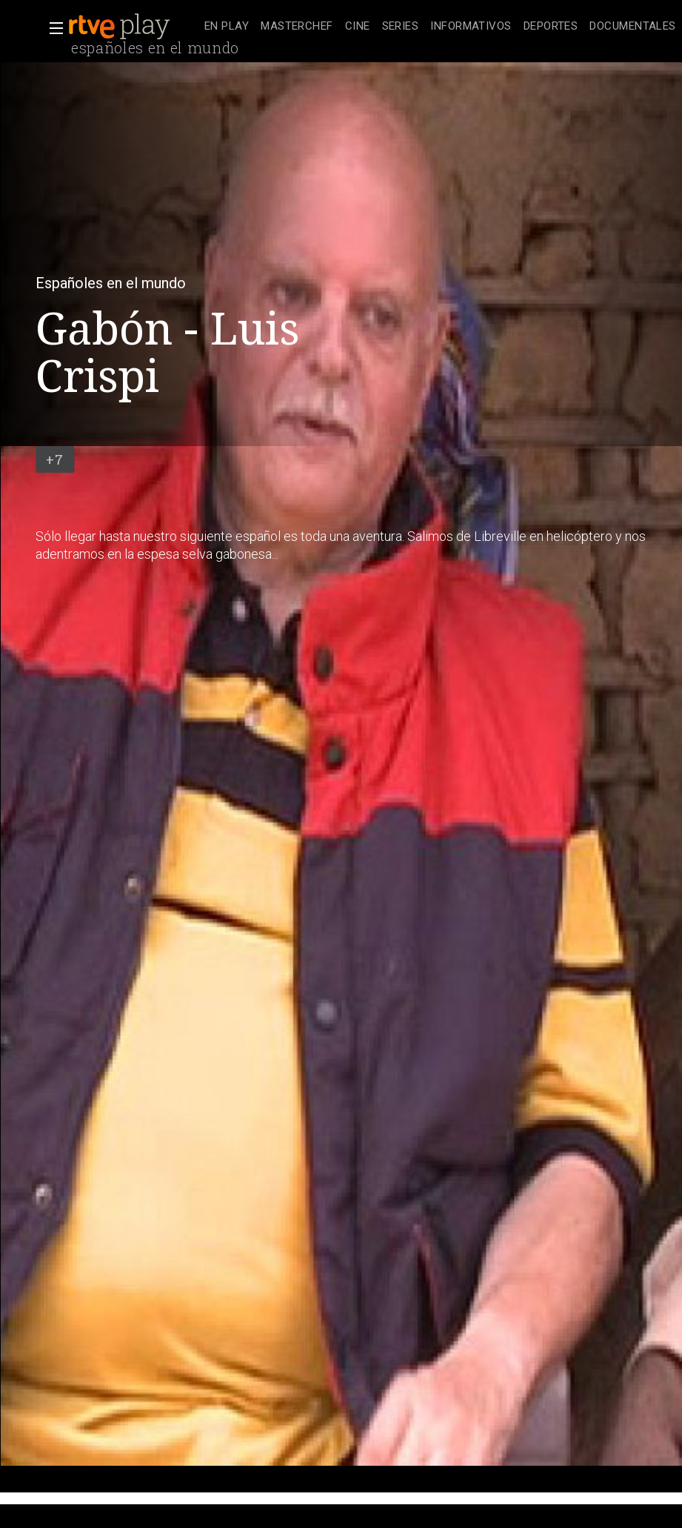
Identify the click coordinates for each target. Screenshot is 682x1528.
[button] (52, 28)
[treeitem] (226, 27)
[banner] (133, 26)
